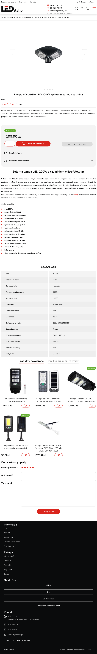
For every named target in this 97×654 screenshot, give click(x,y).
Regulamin (8, 569)
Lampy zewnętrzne (23, 17)
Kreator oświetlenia (8, 2)
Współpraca (8, 537)
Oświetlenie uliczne (41, 17)
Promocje (22, 2)
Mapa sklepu (9, 649)
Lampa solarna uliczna (60, 17)
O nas (6, 528)
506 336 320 (56, 5)
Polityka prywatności (12, 542)
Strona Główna (7, 17)
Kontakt (7, 533)
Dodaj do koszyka (35, 143)
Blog (48, 592)
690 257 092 (56, 8)
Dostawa (7, 561)
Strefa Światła (48, 599)
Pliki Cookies (9, 546)
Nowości (33, 2)
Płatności (7, 565)
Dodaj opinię (48, 511)
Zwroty (7, 574)
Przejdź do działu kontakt (17, 641)
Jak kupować (9, 556)
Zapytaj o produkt (77, 144)
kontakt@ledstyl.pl (58, 10)
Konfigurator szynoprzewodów (48, 606)
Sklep (48, 585)
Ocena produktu (9, 467)
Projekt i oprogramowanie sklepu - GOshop (76, 649)
